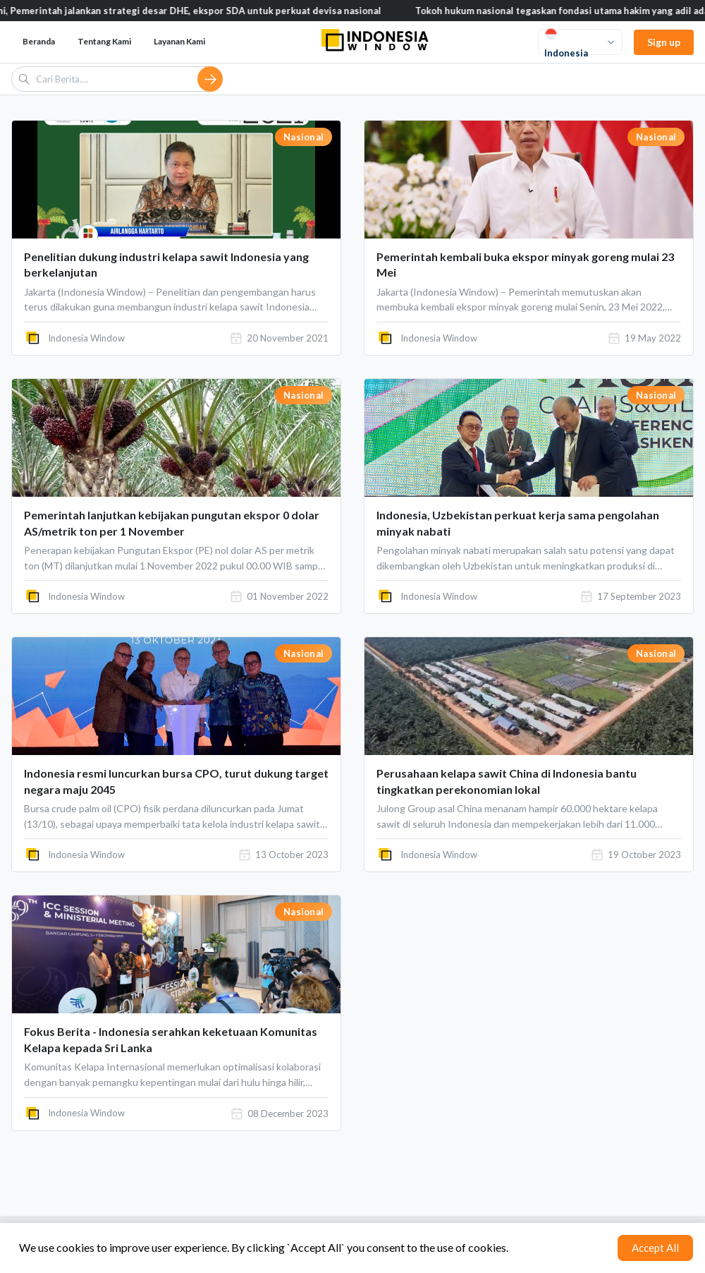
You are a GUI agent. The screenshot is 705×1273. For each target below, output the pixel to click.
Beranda (39, 41)
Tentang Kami (104, 41)
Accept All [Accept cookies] (655, 1247)
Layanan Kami (179, 41)
